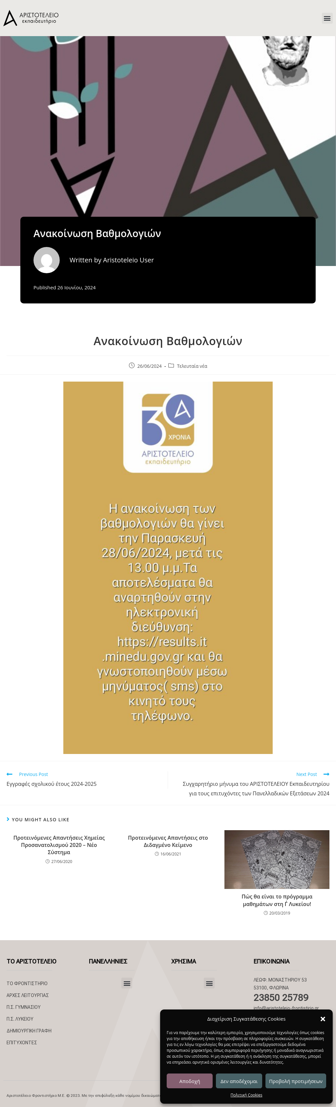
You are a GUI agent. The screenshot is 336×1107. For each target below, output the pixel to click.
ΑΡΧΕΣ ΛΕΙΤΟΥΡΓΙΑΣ (28, 995)
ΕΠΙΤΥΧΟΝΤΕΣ (22, 1042)
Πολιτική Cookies (246, 1095)
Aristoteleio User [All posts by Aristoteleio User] (128, 259)
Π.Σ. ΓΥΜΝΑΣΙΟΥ (24, 1007)
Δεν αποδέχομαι (239, 1081)
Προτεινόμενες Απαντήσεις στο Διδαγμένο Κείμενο (168, 841)
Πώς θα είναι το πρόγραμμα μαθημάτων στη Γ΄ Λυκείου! (277, 900)
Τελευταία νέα (192, 366)
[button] (323, 1019)
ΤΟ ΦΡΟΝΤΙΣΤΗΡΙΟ (27, 983)
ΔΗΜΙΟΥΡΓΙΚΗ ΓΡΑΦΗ (29, 1030)
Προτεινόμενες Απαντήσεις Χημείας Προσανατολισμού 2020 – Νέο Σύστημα (59, 845)
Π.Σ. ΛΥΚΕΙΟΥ (20, 1019)
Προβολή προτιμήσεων (296, 1081)
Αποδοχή (189, 1081)
